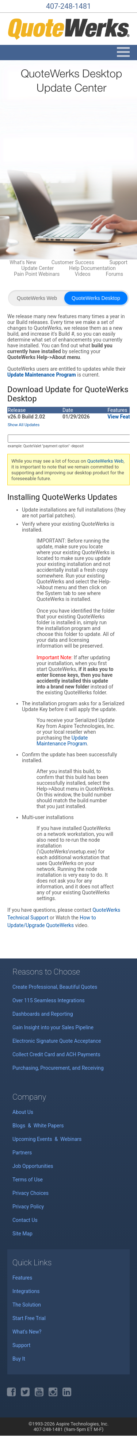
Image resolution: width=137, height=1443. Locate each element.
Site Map (22, 1233)
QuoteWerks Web (37, 298)
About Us (22, 1112)
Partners (22, 1152)
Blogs (19, 1125)
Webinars (70, 1139)
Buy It (18, 1359)
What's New (22, 262)
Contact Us (25, 1220)
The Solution (26, 1305)
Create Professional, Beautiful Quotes (54, 987)
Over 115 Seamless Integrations (48, 1000)
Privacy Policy (28, 1206)
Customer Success (73, 262)
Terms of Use (27, 1179)
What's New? (26, 1332)
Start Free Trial (29, 1318)
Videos (83, 274)
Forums (114, 274)
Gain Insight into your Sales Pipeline (53, 1027)
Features (22, 1278)
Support (118, 262)
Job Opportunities (32, 1166)
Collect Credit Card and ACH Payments (56, 1054)
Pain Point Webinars (37, 274)
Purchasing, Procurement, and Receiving (58, 1068)
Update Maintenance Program (62, 740)
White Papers (49, 1125)
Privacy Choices (30, 1193)
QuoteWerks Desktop (96, 298)
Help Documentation (92, 268)
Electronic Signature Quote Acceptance (56, 1041)
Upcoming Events (32, 1139)
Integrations (25, 1291)
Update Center (37, 268)
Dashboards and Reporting (42, 1014)
